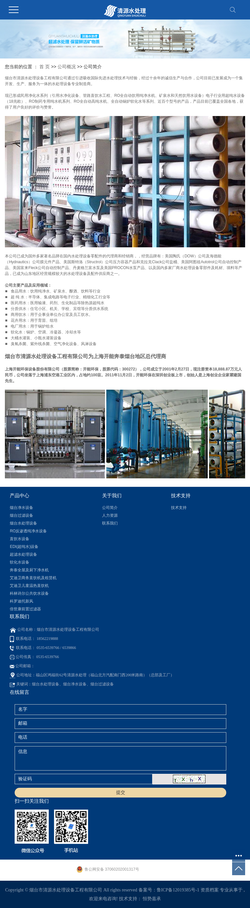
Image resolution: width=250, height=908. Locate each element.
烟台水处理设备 (23, 523)
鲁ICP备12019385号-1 (178, 890)
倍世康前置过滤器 (25, 609)
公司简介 (110, 507)
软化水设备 (19, 562)
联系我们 (110, 523)
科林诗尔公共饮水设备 (29, 593)
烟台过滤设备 (21, 515)
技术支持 (179, 507)
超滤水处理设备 (23, 554)
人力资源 (110, 515)
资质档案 (210, 890)
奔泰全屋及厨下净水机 (29, 570)
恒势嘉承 (152, 898)
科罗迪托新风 (21, 601)
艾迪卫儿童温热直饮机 (29, 585)
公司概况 (67, 66)
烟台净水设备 (21, 507)
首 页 (44, 66)
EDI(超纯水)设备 (24, 546)
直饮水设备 (19, 539)
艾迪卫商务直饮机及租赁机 (33, 578)
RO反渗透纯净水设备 (28, 531)
